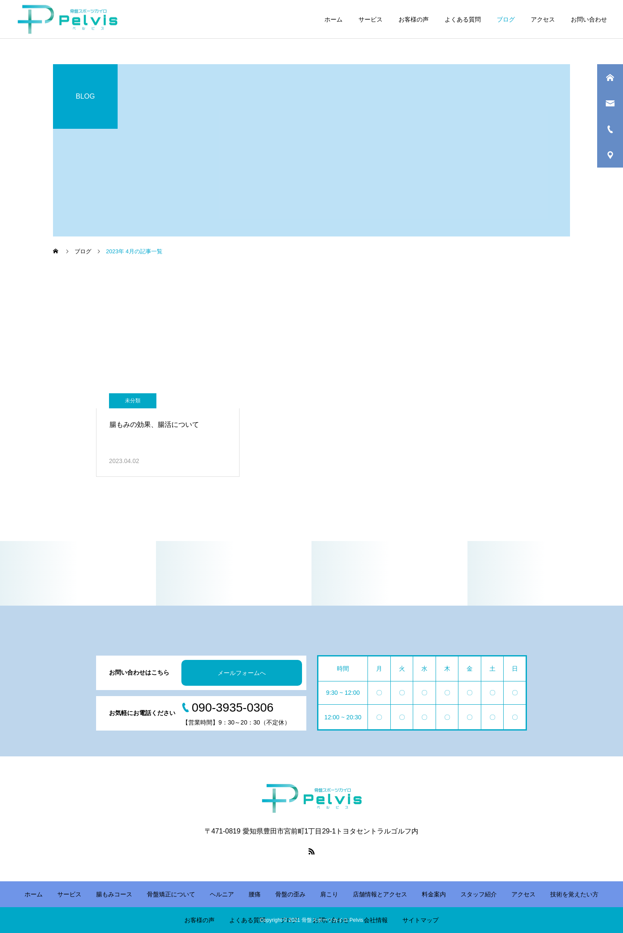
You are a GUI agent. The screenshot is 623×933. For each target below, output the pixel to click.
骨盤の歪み (290, 894)
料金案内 (434, 894)
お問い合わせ (589, 19)
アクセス (543, 19)
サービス (370, 19)
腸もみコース (114, 894)
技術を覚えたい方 (574, 894)
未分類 (132, 401)
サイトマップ (420, 920)
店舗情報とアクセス (380, 894)
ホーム (333, 19)
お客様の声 (414, 19)
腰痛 (255, 894)
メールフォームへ (242, 672)
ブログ (506, 19)
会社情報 (376, 920)
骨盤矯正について (171, 894)
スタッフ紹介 (479, 894)
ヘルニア (222, 894)
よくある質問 (463, 19)
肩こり (329, 894)
